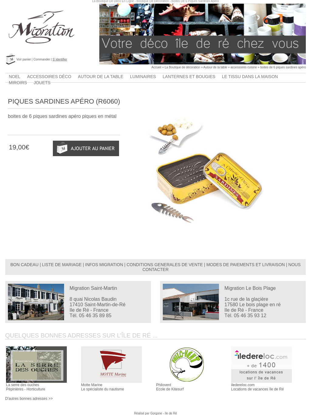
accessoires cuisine (244, 67)
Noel (14, 76)
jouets (42, 82)
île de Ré (171, 413)
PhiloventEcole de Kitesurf (170, 387)
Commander (41, 59)
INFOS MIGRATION (104, 264)
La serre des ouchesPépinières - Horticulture (25, 387)
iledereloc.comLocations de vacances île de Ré (257, 387)
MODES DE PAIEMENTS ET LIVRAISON (245, 264)
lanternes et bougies (189, 76)
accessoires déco (49, 76)
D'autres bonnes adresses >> (29, 398)
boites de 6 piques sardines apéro (283, 67)
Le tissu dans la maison (250, 76)
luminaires (143, 76)
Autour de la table (215, 67)
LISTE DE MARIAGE (62, 264)
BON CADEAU (24, 264)
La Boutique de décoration (182, 67)
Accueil (156, 67)
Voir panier (23, 59)
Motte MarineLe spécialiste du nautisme (102, 387)
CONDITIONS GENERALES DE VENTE (165, 264)
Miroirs (18, 82)
